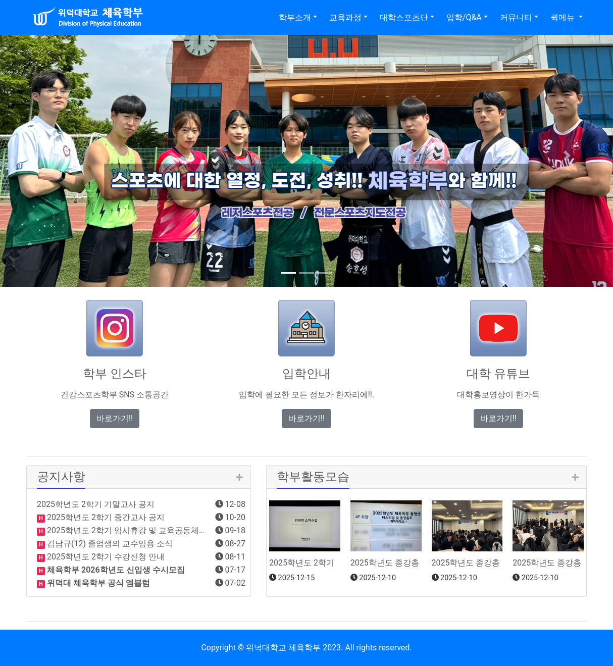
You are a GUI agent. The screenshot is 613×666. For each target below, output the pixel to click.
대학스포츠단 (404, 17)
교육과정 (345, 17)
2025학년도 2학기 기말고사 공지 (96, 504)
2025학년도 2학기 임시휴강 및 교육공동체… (125, 530)
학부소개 (295, 17)
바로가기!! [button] (114, 418)
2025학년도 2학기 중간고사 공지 (105, 517)
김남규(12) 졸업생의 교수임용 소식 (109, 543)
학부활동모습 (313, 477)
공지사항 (61, 477)
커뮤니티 (516, 17)
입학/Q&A (464, 17)
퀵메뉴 (563, 17)
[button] (46, 155)
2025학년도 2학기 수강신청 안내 (105, 556)
